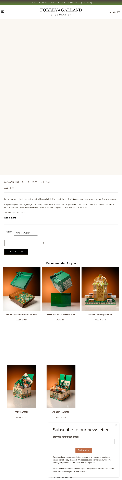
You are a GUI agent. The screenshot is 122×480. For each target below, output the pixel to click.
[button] (10, 217)
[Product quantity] (12, 242)
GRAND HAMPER (61, 411)
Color (9, 231)
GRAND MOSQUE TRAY (100, 313)
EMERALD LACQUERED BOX (61, 313)
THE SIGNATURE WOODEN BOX (21, 313)
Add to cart (21, 250)
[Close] (118, 423)
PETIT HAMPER (22, 411)
